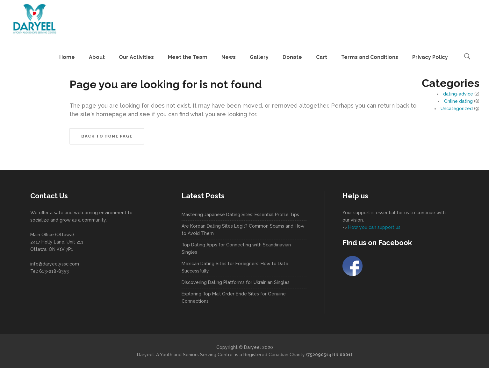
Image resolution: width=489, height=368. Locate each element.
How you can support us (373, 227)
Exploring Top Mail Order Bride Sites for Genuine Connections (234, 297)
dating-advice (458, 93)
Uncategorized (457, 108)
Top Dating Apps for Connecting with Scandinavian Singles (236, 248)
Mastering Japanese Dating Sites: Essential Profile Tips (240, 214)
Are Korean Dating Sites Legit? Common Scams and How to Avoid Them (243, 229)
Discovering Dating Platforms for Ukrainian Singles (236, 282)
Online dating (458, 101)
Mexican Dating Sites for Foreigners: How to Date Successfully (235, 267)
